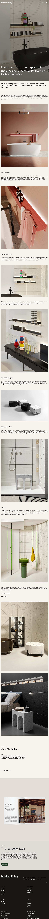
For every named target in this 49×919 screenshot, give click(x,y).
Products (3, 892)
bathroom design (16, 756)
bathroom (9, 756)
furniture (23, 756)
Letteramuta (4, 176)
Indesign (3, 916)
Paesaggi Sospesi (12, 758)
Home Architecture (13, 757)
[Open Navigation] (46, 3)
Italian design (22, 757)
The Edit (3, 894)
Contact (3, 903)
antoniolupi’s (30, 96)
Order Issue (4, 864)
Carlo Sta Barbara (10, 64)
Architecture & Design (5, 913)
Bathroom (3, 64)
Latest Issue (29, 889)
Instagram (29, 901)
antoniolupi (6, 589)
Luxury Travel (4, 915)
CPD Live (29, 915)
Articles (2, 890)
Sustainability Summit (31, 916)
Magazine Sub (30, 892)
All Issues (29, 890)
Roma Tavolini (20, 758)
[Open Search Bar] (43, 3)
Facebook (29, 903)
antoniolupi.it (4, 596)
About (2, 901)
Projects (3, 889)
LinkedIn (28, 905)
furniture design (5, 757)
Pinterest (29, 906)
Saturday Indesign (31, 913)
